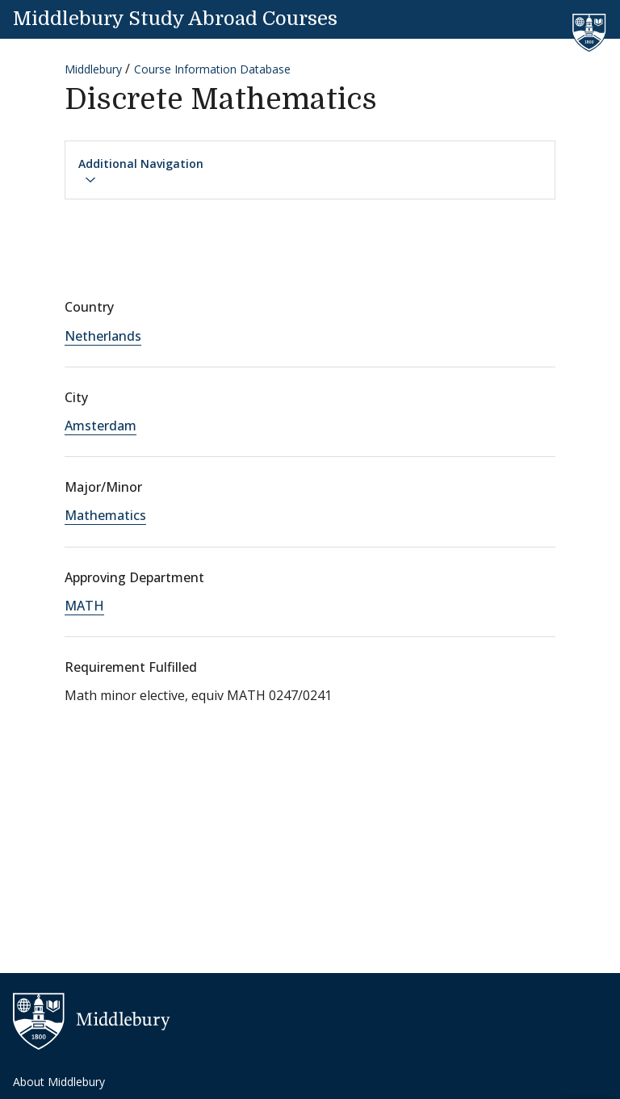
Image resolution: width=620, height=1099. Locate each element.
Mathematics (105, 515)
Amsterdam (100, 425)
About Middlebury (59, 1081)
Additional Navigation (140, 171)
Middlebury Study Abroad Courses (175, 18)
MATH (84, 606)
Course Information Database (212, 69)
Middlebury (93, 69)
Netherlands (103, 336)
